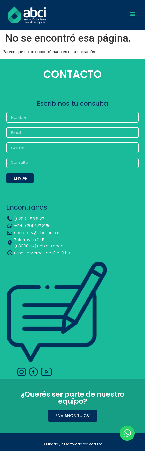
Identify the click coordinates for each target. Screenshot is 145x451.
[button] (133, 14)
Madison (96, 444)
